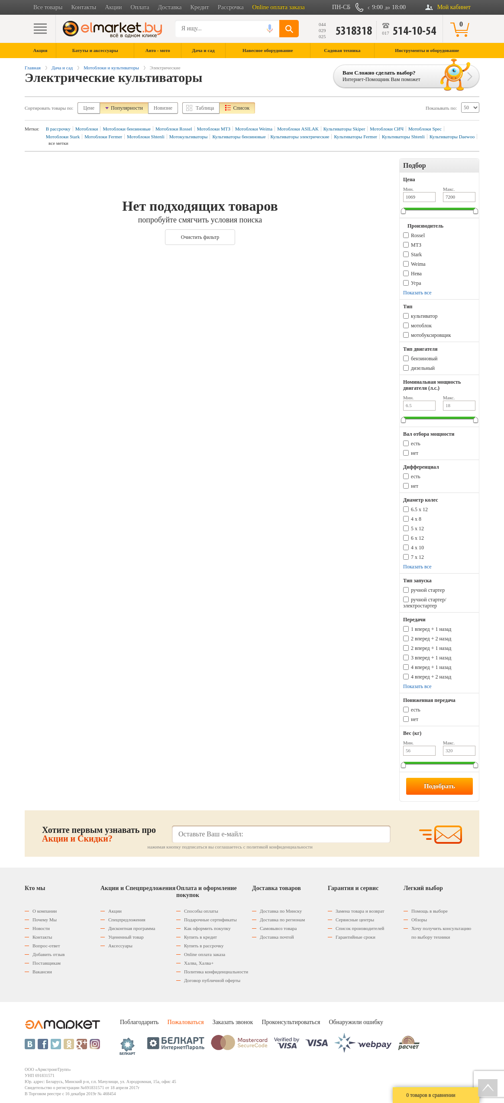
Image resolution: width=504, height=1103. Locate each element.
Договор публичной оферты (212, 980)
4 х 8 (416, 519)
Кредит (200, 7)
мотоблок (421, 326)
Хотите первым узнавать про (99, 834)
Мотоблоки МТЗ (213, 128)
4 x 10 (417, 548)
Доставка (170, 7)
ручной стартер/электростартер (424, 603)
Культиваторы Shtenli (403, 136)
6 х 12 (417, 538)
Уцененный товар (126, 937)
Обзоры (419, 919)
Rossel (418, 235)
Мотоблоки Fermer (103, 136)
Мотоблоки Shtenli (146, 136)
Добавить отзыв (48, 954)
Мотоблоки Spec (425, 128)
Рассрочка (231, 7)
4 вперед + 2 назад (431, 677)
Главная (33, 67)
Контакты (83, 7)
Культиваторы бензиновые (238, 136)
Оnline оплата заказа (204, 954)
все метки (58, 143)
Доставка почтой (277, 937)
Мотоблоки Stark (63, 136)
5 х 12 (417, 528)
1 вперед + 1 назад (431, 629)
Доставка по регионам (282, 919)
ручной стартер (428, 590)
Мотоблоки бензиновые (127, 128)
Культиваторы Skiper (344, 128)
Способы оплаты (201, 911)
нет (414, 453)
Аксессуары (120, 945)
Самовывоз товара (278, 928)
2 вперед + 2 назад (431, 639)
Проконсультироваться (291, 1022)
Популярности (127, 108)
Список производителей (360, 928)
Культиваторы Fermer (355, 136)
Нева (416, 274)
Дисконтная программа (131, 928)
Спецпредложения (126, 919)
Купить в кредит (200, 937)
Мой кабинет (454, 7)
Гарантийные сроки (355, 937)
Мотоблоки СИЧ (387, 128)
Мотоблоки (86, 128)
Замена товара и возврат (360, 911)
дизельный (423, 368)
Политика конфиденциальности (216, 971)
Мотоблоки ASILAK (298, 128)
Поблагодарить (139, 1022)
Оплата (140, 7)
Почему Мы (44, 919)
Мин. (408, 189)
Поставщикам (46, 963)
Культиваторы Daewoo (452, 136)
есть (415, 444)
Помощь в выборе (429, 911)
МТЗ (416, 245)
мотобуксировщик (431, 335)
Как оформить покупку (207, 928)
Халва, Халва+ (198, 963)
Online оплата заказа (278, 7)
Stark (416, 254)
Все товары (47, 7)
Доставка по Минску (281, 911)
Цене (88, 108)
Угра (416, 283)
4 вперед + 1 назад (431, 667)
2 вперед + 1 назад (431, 648)
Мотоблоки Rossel (173, 128)
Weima (418, 264)
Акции (113, 7)
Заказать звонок (233, 1022)
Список (241, 108)
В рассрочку (58, 128)
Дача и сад (62, 67)
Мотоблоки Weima (253, 128)
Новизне (163, 108)
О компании (44, 911)
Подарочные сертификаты (210, 919)
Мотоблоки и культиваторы (111, 67)
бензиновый (424, 359)
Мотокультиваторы (188, 136)
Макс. (449, 189)
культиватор (424, 316)
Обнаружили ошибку (356, 1022)
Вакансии (42, 971)
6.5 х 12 (419, 509)
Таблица (205, 108)
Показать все (417, 293)
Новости (41, 928)
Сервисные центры (355, 919)
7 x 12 (417, 557)
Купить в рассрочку (203, 945)
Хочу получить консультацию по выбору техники (441, 933)
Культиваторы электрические (300, 136)
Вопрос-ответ (46, 945)
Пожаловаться (185, 1022)
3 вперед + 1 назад (431, 658)
